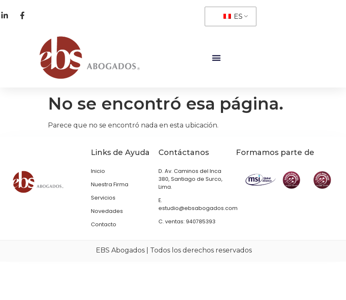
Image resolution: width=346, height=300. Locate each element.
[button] (216, 55)
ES (233, 16)
